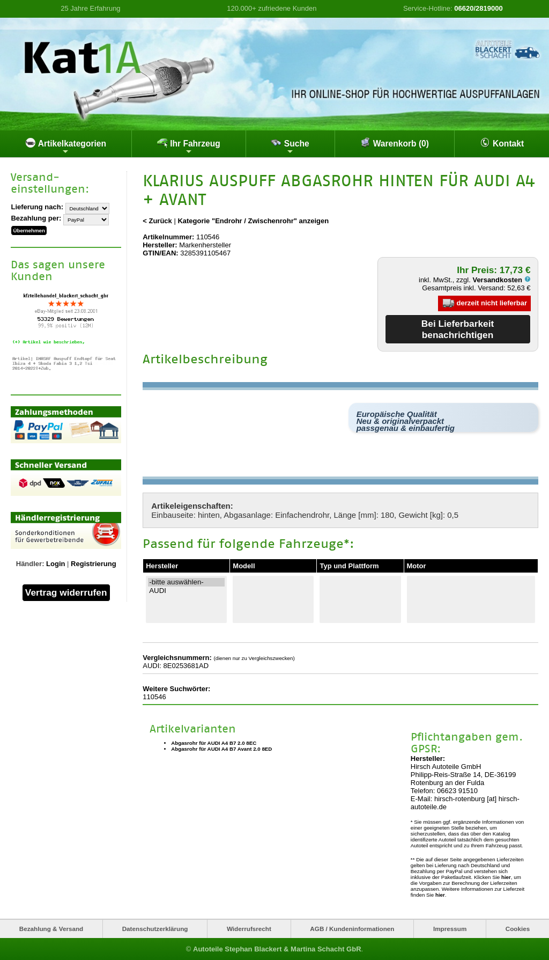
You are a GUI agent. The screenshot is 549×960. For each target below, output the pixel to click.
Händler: (30, 564)
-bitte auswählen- (186, 582)
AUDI (186, 591)
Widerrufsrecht (249, 928)
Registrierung (93, 564)
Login (55, 564)
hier (506, 877)
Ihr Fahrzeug (188, 146)
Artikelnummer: (168, 237)
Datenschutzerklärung (155, 928)
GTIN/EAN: (160, 253)
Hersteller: (160, 245)
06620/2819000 (478, 8)
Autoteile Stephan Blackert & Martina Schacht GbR (277, 949)
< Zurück (157, 221)
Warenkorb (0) (394, 142)
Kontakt (502, 142)
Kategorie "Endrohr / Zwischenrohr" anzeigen (253, 221)
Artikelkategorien (65, 146)
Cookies (518, 928)
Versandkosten (501, 280)
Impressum (449, 928)
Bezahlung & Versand (51, 928)
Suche (290, 146)
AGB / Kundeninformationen (352, 928)
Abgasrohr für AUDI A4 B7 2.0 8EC (213, 743)
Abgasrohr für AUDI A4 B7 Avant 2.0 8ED (221, 749)
